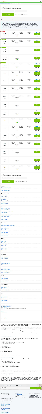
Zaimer (4, 74)
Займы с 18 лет (3, 215)
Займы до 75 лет (4, 225)
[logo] (4, 1)
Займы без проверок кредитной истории (7, 189)
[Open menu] (40, 1)
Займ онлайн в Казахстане (5, 3)
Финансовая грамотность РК (5, 388)
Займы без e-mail (4, 193)
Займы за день (3, 173)
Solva (4, 87)
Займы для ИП (3, 205)
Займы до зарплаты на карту (5, 270)
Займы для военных (4, 208)
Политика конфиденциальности (25, 395)
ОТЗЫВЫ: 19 (37, 48)
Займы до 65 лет (4, 222)
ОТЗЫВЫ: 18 (37, 61)
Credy (4, 94)
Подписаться (36, 363)
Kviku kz (2, 287)
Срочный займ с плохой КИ (5, 404)
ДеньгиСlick (4, 54)
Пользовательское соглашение (6, 395)
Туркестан (19, 3)
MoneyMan (4, 34)
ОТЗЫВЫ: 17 (37, 114)
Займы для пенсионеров (5, 204)
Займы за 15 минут (4, 172)
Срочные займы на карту (25, 401)
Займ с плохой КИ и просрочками (6, 403)
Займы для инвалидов (4, 209)
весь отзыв (3, 285)
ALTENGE (4, 120)
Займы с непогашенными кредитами (7, 246)
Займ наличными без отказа (25, 403)
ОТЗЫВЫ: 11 (37, 147)
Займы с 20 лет (3, 218)
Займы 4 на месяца (4, 276)
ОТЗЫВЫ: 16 (37, 35)
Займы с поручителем (4, 234)
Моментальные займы (4, 179)
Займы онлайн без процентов (6, 163)
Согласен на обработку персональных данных (23, 157)
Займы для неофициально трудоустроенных (8, 201)
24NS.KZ (4, 127)
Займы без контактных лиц (5, 231)
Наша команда (22, 394)
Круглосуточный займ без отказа (26, 404)
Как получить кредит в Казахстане (6, 282)
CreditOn (4, 107)
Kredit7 (4, 140)
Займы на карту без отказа (5, 184)
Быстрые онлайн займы (5, 176)
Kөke (4, 41)
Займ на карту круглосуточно (5, 239)
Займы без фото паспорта (5, 192)
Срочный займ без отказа (5, 406)
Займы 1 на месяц (4, 272)
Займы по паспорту (4, 195)
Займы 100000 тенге (4, 254)
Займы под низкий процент (5, 166)
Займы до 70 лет (4, 224)
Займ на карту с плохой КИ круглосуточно (28, 406)
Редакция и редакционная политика (6, 389)
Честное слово (4, 61)
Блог (1, 393)
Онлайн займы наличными (5, 264)
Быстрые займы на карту (25, 400)
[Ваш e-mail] (21, 11)
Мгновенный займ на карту (5, 409)
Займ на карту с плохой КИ (5, 245)
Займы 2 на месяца (4, 273)
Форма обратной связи (4, 394)
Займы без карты (4, 263)
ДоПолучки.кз (4, 114)
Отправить (8, 13)
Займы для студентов (4, 202)
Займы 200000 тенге (4, 255)
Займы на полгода (4, 277)
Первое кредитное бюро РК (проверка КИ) (7, 386)
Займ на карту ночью (4, 240)
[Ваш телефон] (8, 11)
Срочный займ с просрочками (5, 407)
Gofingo (4, 147)
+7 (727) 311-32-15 (18, 369)
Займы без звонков (4, 188)
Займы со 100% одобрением (5, 185)
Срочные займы (3, 175)
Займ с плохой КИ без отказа (25, 407)
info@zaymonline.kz (19, 370)
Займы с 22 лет (3, 221)
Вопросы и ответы (23, 393)
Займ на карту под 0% (4, 401)
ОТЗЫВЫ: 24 (37, 134)
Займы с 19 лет (3, 217)
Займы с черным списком (5, 248)
